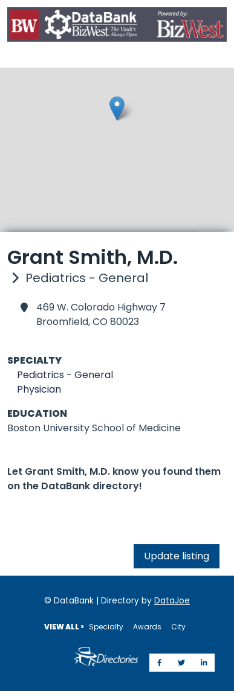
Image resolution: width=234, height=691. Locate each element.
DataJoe (172, 600)
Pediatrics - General (65, 375)
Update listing (176, 556)
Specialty (106, 627)
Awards (147, 627)
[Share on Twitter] (181, 663)
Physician (39, 389)
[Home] (117, 26)
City (178, 627)
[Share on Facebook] (159, 663)
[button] (117, 108)
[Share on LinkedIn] (204, 663)
